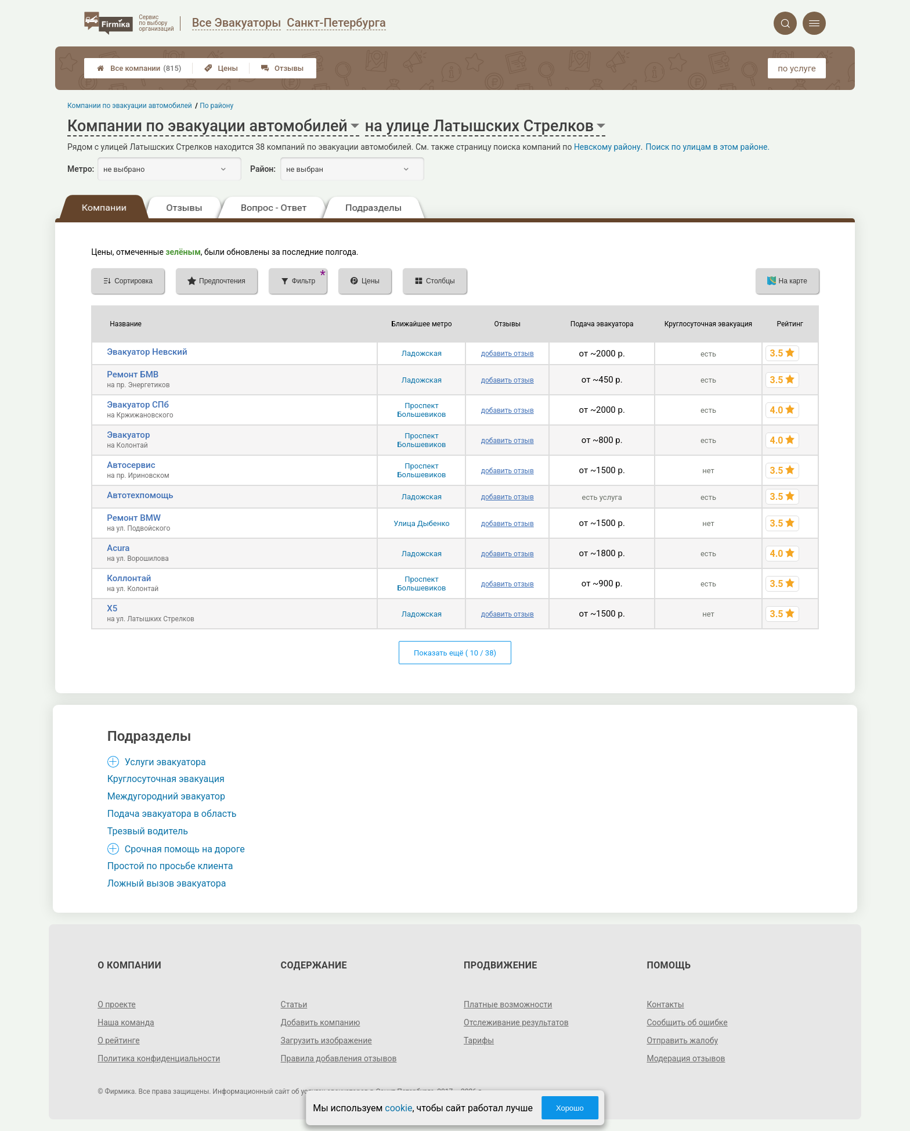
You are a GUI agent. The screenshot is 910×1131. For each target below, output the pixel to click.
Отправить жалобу (682, 1040)
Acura (118, 548)
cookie (398, 1108)
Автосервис (131, 465)
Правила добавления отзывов (339, 1058)
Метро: (80, 169)
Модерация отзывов (686, 1058)
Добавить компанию (320, 1022)
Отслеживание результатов (516, 1022)
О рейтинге (119, 1040)
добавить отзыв (507, 354)
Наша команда (126, 1022)
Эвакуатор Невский (147, 352)
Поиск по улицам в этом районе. (707, 147)
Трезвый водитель (147, 831)
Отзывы (282, 68)
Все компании (139, 68)
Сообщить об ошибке (687, 1022)
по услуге (797, 68)
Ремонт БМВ (132, 374)
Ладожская (422, 353)
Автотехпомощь (140, 495)
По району (217, 106)
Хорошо (570, 1108)
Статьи (294, 1004)
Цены (221, 68)
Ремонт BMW (134, 518)
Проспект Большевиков (421, 410)
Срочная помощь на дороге (185, 849)
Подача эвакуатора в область (172, 813)
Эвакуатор (128, 435)
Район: (263, 169)
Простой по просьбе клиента (170, 865)
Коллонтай (129, 578)
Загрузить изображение (326, 1040)
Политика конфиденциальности (159, 1058)
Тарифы (479, 1040)
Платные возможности (508, 1004)
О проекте (117, 1004)
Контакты (665, 1004)
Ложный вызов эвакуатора (166, 883)
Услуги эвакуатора (165, 762)
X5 (112, 608)
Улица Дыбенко (421, 523)
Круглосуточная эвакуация (166, 778)
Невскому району (607, 147)
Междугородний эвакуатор (166, 796)
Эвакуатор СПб (138, 404)
